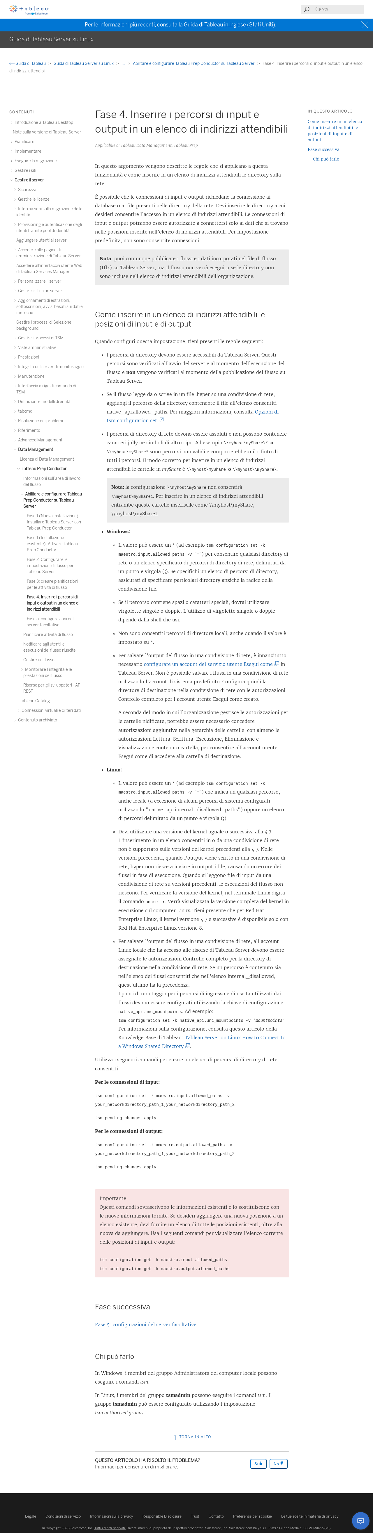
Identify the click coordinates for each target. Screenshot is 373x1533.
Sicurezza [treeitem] (26, 189)
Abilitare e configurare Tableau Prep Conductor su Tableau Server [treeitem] (52, 500)
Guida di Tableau (28, 63)
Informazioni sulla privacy (111, 1516)
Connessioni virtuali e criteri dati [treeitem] (50, 710)
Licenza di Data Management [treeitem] (47, 459)
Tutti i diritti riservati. (110, 1528)
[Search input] (339, 9)
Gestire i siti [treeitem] (24, 170)
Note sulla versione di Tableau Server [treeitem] (47, 132)
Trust (195, 1516)
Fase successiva (323, 149)
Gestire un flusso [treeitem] (38, 659)
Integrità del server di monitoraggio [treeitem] (50, 366)
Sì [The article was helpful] (258, 1463)
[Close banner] (366, 24)
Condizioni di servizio (63, 1516)
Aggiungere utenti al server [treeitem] (41, 240)
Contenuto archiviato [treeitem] (36, 720)
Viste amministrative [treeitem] (36, 347)
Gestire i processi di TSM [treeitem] (40, 338)
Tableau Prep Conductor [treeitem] (43, 468)
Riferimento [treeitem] (28, 430)
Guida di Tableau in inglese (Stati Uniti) (229, 25)
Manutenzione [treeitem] (30, 376)
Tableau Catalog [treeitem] (35, 700)
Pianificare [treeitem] (23, 141)
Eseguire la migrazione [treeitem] (35, 160)
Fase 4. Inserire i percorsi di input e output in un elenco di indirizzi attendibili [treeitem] (53, 603)
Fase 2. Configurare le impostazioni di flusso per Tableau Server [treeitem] (50, 565)
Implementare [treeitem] (27, 151)
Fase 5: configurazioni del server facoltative (145, 1324)
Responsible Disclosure (162, 1516)
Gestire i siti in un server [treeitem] (39, 290)
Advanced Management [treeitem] (39, 440)
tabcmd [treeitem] (24, 411)
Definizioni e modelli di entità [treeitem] (43, 401)
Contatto (216, 1516)
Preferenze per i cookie (252, 1516)
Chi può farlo (326, 159)
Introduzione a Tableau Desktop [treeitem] (43, 122)
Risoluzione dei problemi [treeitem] (39, 420)
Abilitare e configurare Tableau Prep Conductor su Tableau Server (194, 63)
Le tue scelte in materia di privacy (310, 1516)
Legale (30, 1516)
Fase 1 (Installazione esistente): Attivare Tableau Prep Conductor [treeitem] (52, 543)
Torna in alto (192, 1437)
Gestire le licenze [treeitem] (33, 199)
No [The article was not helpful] (279, 1463)
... (124, 63)
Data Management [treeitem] (34, 449)
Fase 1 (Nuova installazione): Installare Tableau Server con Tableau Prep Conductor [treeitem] (54, 522)
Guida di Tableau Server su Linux (84, 63)
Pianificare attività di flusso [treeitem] (48, 634)
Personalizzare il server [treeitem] (38, 281)
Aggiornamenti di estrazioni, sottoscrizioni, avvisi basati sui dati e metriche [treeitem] (49, 306)
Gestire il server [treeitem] (28, 180)
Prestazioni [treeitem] (27, 357)
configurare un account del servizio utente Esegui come (210, 664)
